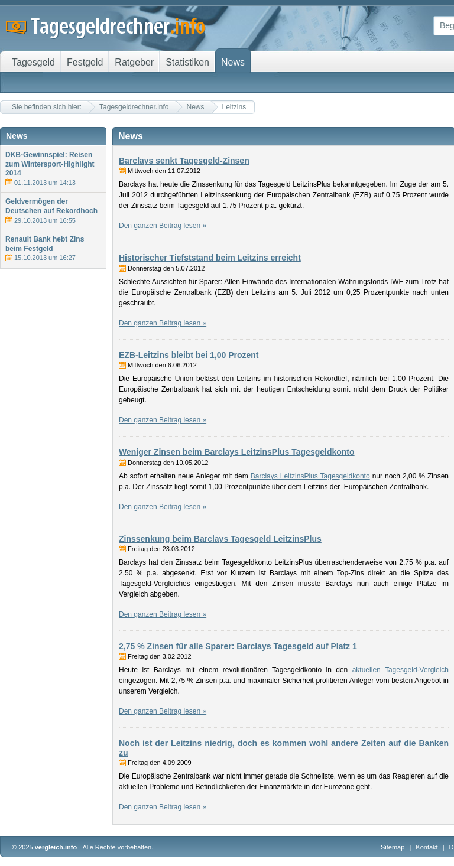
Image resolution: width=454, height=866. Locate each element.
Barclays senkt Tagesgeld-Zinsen (184, 160)
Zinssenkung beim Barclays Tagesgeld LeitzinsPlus (220, 538)
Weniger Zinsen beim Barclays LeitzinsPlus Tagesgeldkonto (237, 452)
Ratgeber (134, 62)
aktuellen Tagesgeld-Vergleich (400, 670)
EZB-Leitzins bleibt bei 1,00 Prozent (188, 355)
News (196, 107)
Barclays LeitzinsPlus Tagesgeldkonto (310, 476)
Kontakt (426, 847)
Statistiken (187, 62)
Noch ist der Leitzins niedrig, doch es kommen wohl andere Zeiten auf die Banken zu (284, 747)
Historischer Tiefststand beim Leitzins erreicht (210, 257)
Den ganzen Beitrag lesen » (162, 226)
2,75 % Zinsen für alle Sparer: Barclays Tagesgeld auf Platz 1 (238, 646)
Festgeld (85, 62)
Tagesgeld (33, 62)
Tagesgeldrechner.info (133, 107)
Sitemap (392, 847)
